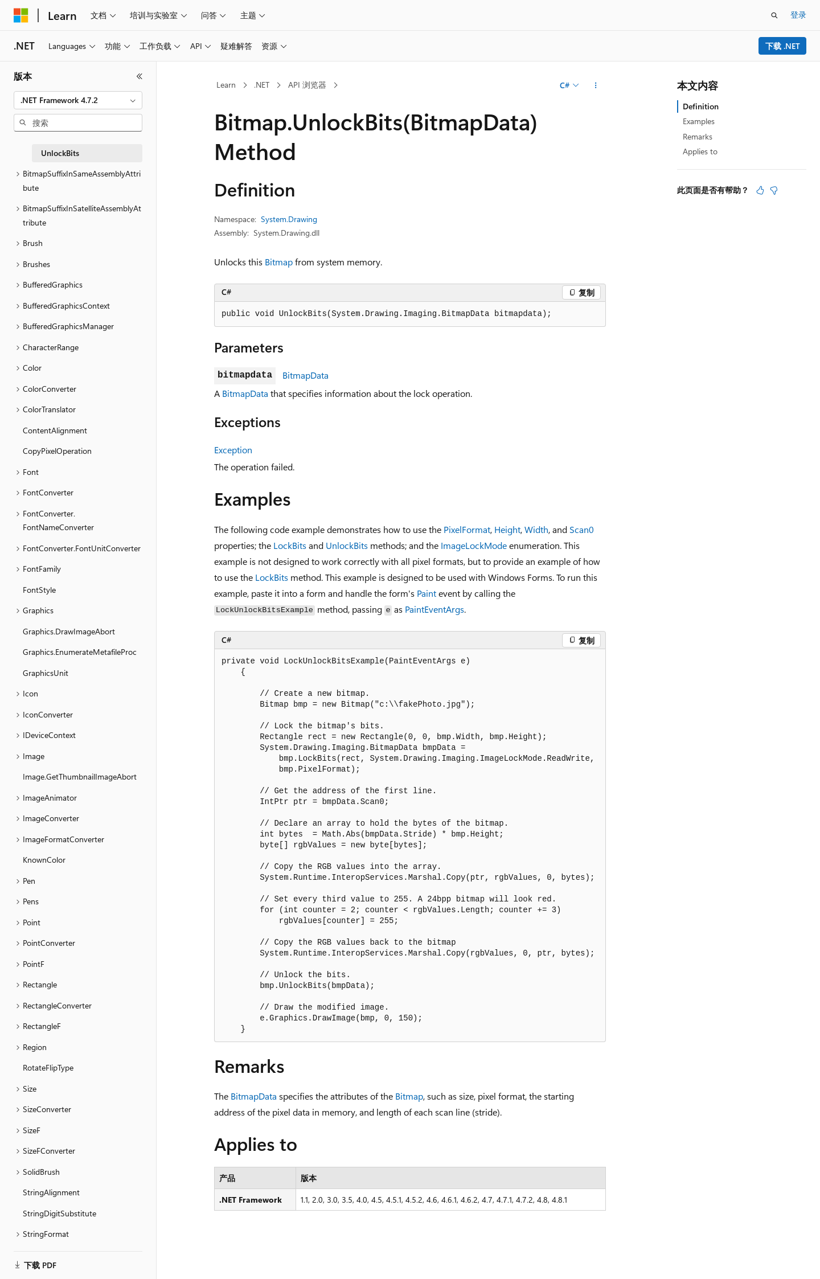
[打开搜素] (774, 15)
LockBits (289, 545)
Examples (699, 121)
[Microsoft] (21, 15)
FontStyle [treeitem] (39, 589)
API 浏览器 (307, 84)
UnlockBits (347, 545)
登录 (798, 14)
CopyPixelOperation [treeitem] (57, 450)
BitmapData (305, 375)
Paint (426, 593)
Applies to (700, 151)
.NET (261, 84)
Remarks (697, 136)
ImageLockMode (474, 545)
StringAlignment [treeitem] (51, 1192)
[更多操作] (596, 85)
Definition (701, 106)
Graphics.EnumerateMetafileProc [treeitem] (80, 651)
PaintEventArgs (434, 609)
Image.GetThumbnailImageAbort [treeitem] (80, 776)
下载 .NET (782, 45)
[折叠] (139, 76)
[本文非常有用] (760, 190)
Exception (233, 450)
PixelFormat (467, 529)
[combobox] (78, 100)
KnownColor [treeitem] (44, 859)
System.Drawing (289, 219)
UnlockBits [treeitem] (60, 152)
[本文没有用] (774, 190)
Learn (226, 84)
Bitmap (279, 262)
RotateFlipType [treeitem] (48, 1067)
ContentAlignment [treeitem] (55, 430)
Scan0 (581, 529)
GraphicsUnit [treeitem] (45, 672)
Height (507, 529)
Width (536, 529)
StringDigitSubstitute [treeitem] (59, 1213)
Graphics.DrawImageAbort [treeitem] (69, 631)
